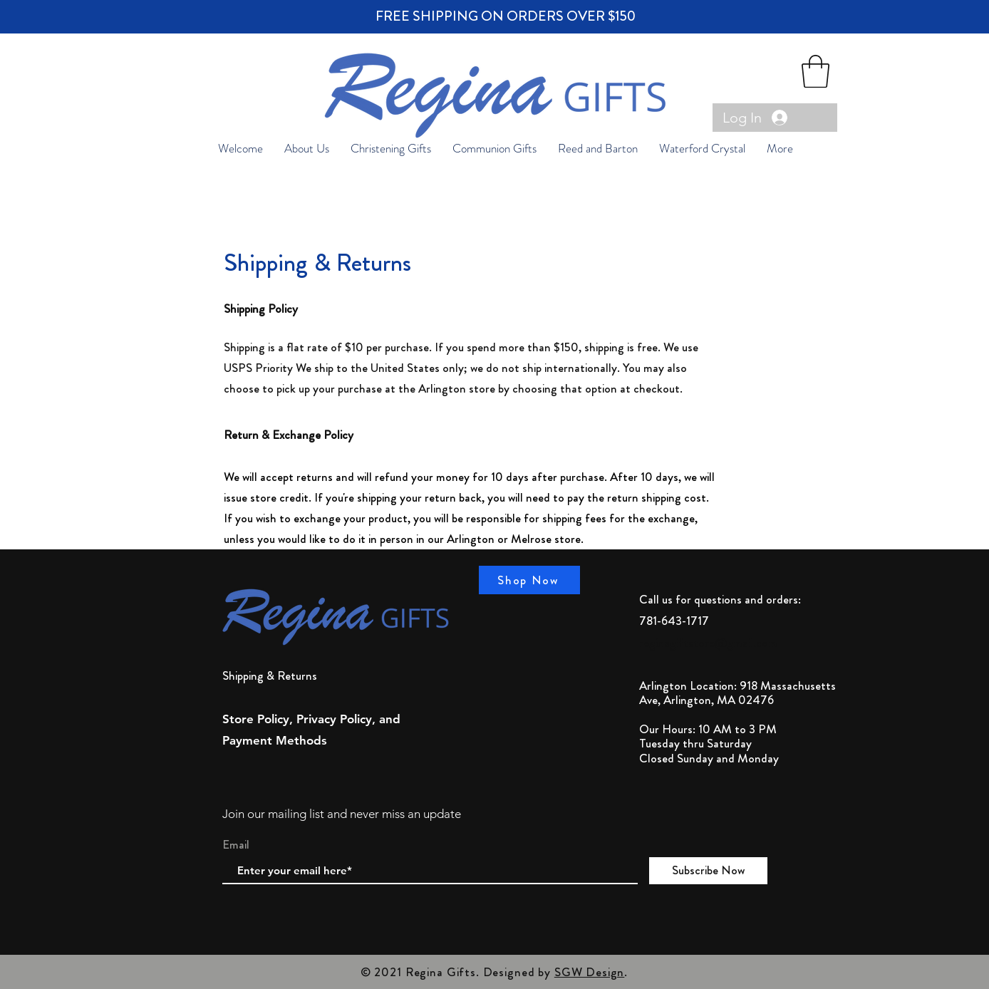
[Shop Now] (529, 580)
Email (235, 845)
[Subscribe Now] (708, 870)
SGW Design (589, 971)
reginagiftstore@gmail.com (708, 642)
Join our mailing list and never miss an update (341, 814)
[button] (815, 71)
